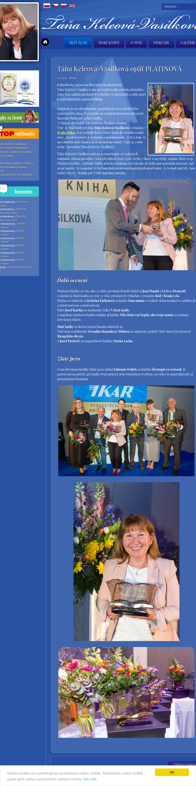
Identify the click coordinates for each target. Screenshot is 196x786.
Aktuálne (78, 42)
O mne (136, 42)
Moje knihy (109, 42)
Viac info (89, 779)
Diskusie (161, 42)
